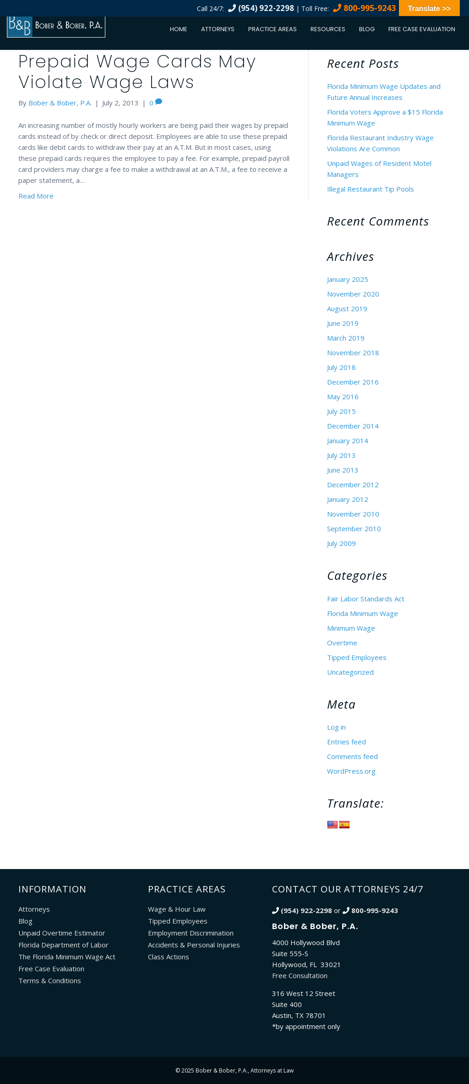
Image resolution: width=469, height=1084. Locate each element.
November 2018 (353, 352)
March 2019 (346, 337)
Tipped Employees (357, 657)
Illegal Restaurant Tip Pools (370, 188)
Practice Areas (272, 29)
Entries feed (346, 741)
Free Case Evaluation (421, 29)
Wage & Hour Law (177, 908)
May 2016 (343, 396)
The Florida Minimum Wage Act (66, 956)
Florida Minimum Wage (362, 613)
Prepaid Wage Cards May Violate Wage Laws (137, 71)
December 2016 (353, 381)
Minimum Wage (351, 628)
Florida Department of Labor (63, 944)
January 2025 (347, 279)
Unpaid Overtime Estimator (61, 932)
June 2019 (343, 323)
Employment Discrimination (191, 932)
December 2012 (353, 484)
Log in (336, 727)
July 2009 (341, 543)
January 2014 (347, 440)
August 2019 (347, 308)
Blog (367, 29)
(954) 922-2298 (266, 8)
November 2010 (353, 513)
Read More (36, 195)
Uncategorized (350, 672)
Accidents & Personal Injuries (194, 944)
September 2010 (354, 528)
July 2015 (341, 411)
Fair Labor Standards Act (365, 598)
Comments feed (352, 756)
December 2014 (353, 425)
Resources (328, 29)
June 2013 (343, 469)
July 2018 (341, 367)
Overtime (342, 642)
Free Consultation (299, 975)
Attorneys (217, 29)
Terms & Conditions (49, 980)
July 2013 (341, 455)
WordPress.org (351, 771)
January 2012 (347, 499)
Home (178, 29)
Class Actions (168, 956)
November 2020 (353, 293)
